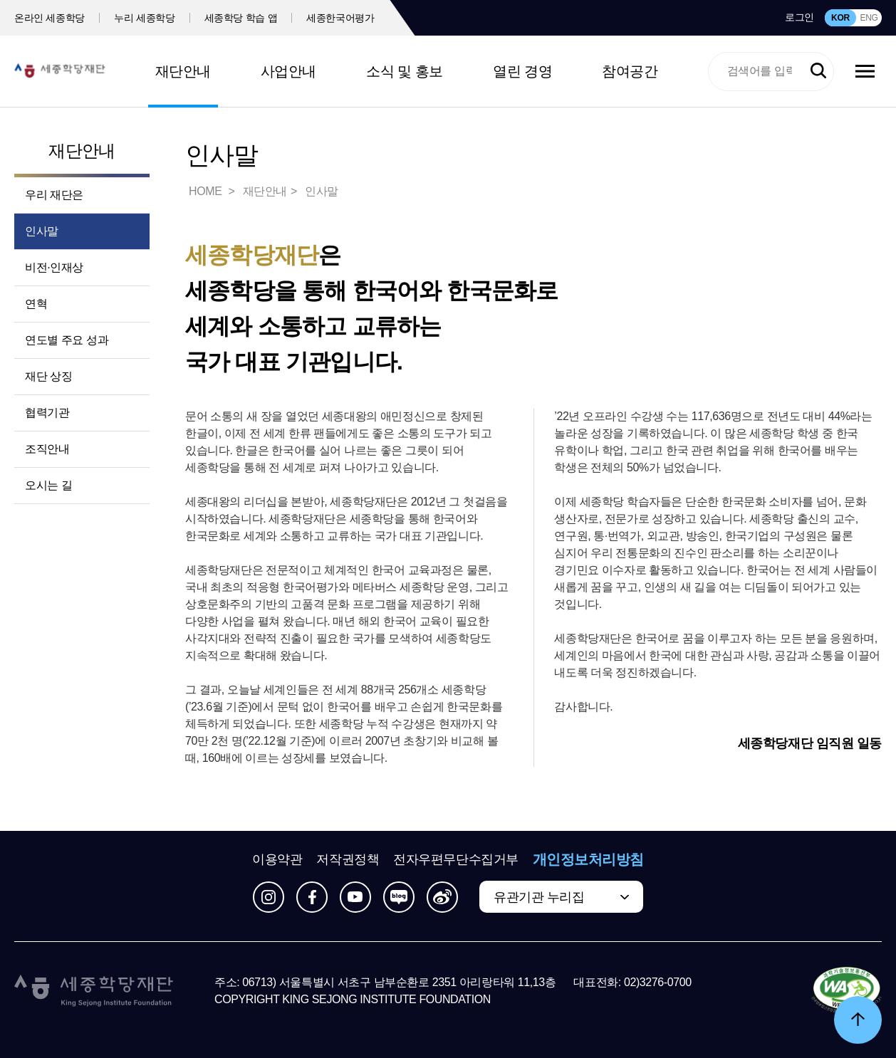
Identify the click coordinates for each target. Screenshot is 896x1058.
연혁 (36, 304)
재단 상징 (48, 376)
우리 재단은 (54, 195)
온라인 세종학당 (49, 17)
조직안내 (47, 449)
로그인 (799, 17)
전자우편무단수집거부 (456, 859)
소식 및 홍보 (404, 71)
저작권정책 (347, 859)
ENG (868, 18)
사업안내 (288, 71)
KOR (840, 18)
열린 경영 (522, 71)
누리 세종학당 (144, 17)
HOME (206, 191)
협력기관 (47, 413)
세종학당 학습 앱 (241, 17)
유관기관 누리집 (539, 897)
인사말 (41, 231)
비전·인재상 (54, 267)
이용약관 (277, 859)
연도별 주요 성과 (66, 340)
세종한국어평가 (340, 17)
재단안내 (183, 71)
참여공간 (629, 71)
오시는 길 (48, 485)
